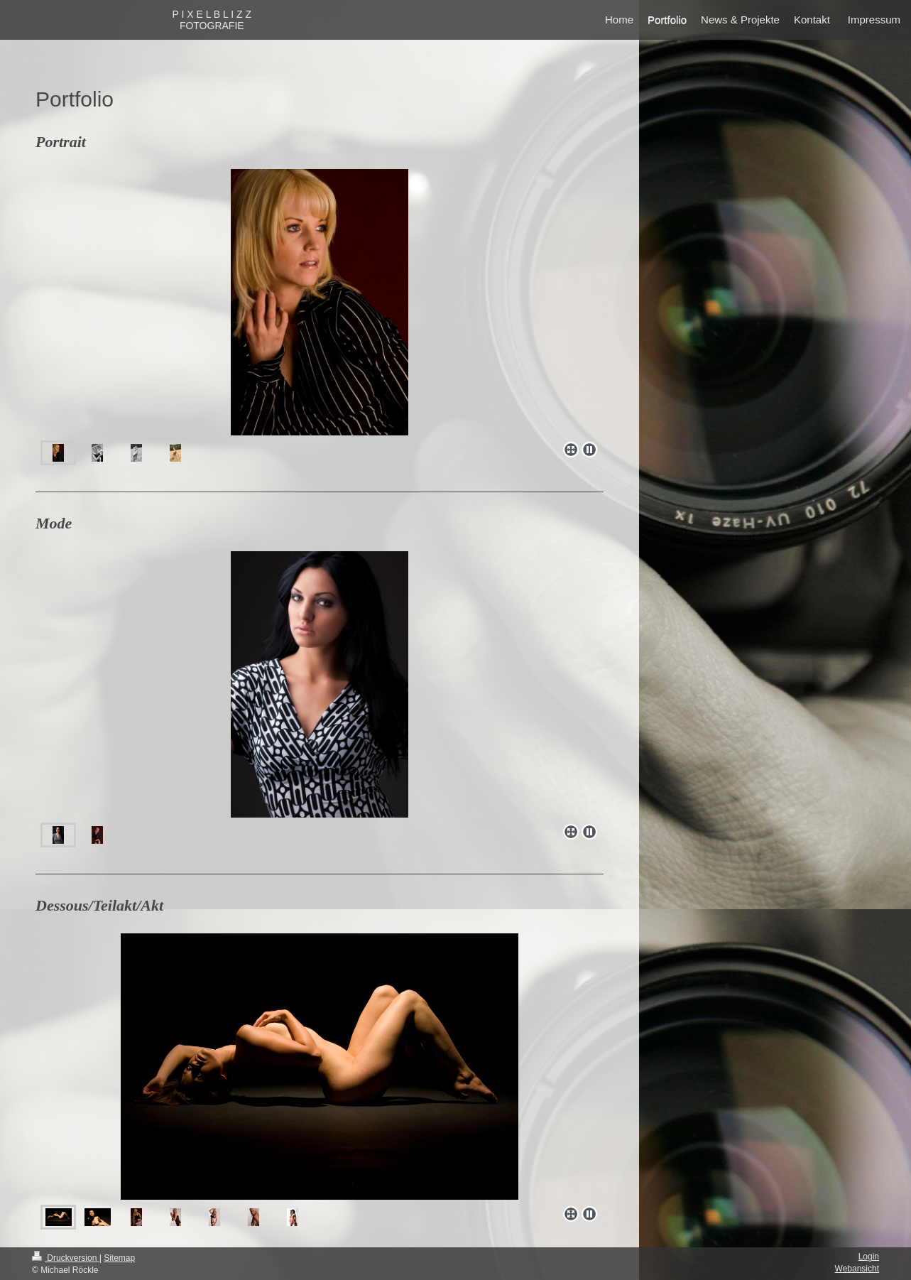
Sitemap (119, 1258)
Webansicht (857, 1269)
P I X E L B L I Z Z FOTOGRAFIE (211, 20)
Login (868, 1257)
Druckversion (65, 1258)
